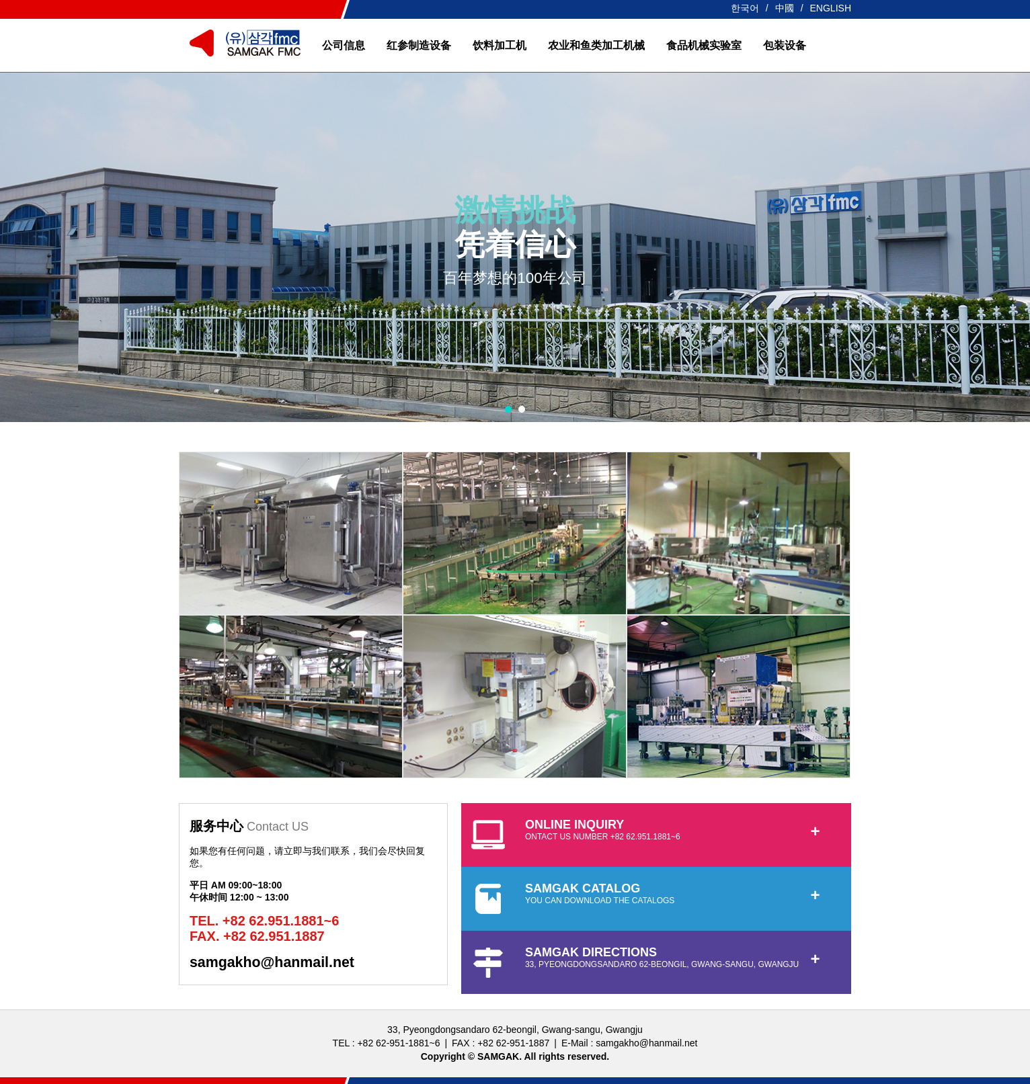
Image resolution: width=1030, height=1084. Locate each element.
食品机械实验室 (704, 45)
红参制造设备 (419, 45)
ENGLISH (830, 8)
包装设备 (784, 45)
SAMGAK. (499, 1056)
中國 (784, 8)
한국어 (745, 8)
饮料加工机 (499, 45)
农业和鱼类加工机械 (596, 45)
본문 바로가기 (0, 0)
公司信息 (343, 45)
